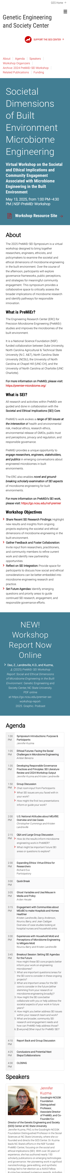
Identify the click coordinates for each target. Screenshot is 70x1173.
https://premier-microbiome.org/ (26, 385)
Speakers (35, 58)
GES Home (59, 2)
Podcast (40, 706)
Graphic (28, 706)
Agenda (20, 58)
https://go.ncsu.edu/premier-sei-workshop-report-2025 (32, 701)
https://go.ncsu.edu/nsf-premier (41, 503)
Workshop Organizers (16, 63)
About (6, 58)
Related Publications (16, 72)
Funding (39, 72)
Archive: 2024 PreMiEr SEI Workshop (26, 68)
